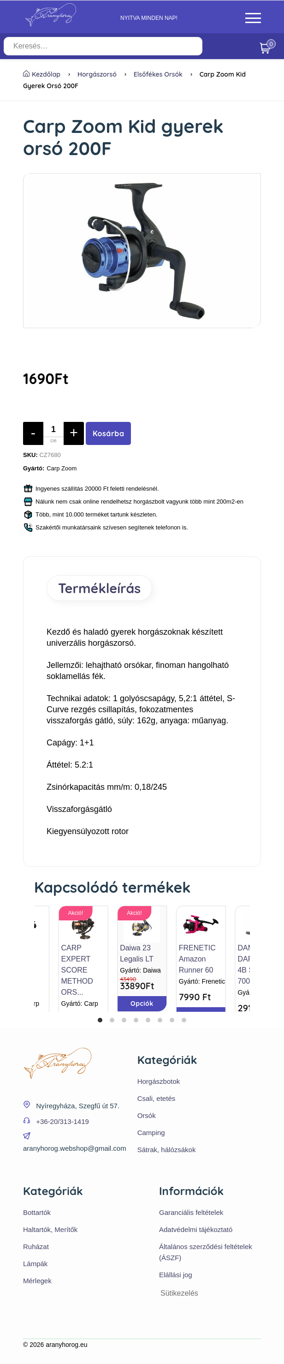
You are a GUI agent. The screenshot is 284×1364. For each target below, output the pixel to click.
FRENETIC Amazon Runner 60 (197, 959)
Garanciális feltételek (191, 1212)
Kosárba (108, 433)
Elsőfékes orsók (158, 74)
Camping (151, 1132)
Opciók (142, 1003)
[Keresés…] (103, 46)
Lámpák (35, 1264)
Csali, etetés (156, 1098)
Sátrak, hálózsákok (166, 1150)
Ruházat (36, 1246)
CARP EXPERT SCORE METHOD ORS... (77, 970)
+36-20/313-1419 (62, 1121)
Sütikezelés (179, 1293)
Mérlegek (37, 1281)
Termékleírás (99, 588)
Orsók (146, 1115)
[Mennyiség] (53, 433)
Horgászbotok (158, 1081)
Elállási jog (175, 1275)
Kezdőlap (41, 74)
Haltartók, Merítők (50, 1229)
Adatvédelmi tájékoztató (195, 1229)
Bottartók (37, 1212)
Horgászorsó (97, 74)
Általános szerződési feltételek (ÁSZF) (205, 1252)
